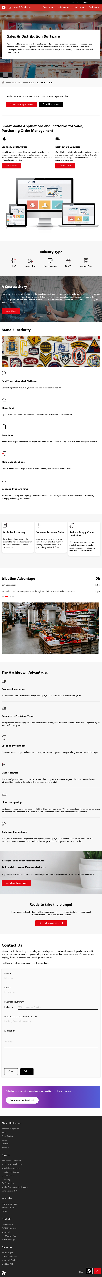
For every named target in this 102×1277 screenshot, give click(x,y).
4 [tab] (13, 596)
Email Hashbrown (51, 104)
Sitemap (5, 1148)
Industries (17, 82)
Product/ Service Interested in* (20, 1016)
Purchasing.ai (7, 1253)
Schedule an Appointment (21, 104)
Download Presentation (16, 883)
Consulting (6, 1180)
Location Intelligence (10, 1172)
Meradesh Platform (10, 1260)
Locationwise (7, 1225)
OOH (4, 1212)
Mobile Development (11, 1168)
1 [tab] (4, 596)
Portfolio (75, 2)
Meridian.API (7, 1264)
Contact (5, 1144)
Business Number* (14, 1001)
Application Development (12, 1164)
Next (12, 583)
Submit (27, 1071)
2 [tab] (7, 596)
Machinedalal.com (9, 1257)
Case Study (11, 311)
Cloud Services (8, 1176)
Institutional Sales (9, 1208)
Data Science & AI (10, 1191)
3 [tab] (10, 596)
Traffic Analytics (8, 1183)
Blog (4, 1132)
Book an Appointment (22, 1100)
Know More (11, 165)
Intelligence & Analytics (11, 1161)
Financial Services (9, 1204)
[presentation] (24, 1057)
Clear (11, 1071)
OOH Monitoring (9, 1228)
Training (85, 2)
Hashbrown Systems (10, 1129)
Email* (7, 987)
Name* (8, 973)
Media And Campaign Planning (15, 1187)
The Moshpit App (9, 1236)
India (9, 1007)
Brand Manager (8, 1240)
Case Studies (96, 2)
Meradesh (6, 1232)
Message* (9, 1030)
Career (5, 1140)
